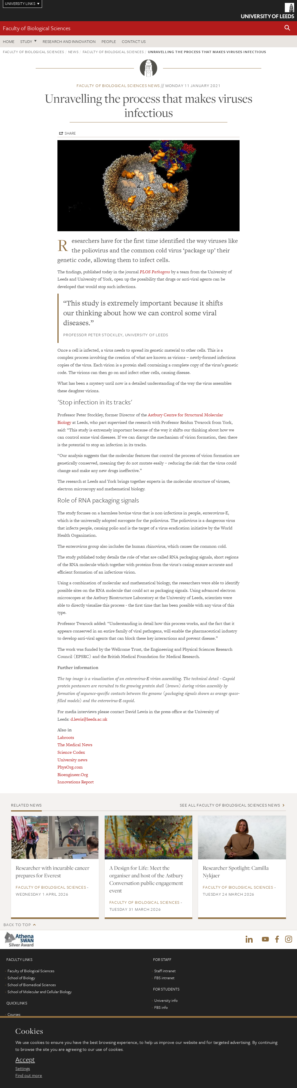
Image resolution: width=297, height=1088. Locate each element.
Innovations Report (75, 782)
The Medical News (74, 745)
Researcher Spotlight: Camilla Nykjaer (236, 871)
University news (72, 760)
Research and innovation (69, 41)
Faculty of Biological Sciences (36, 28)
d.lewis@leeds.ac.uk (88, 719)
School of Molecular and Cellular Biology (40, 992)
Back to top (17, 924)
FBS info (161, 1008)
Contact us (134, 41)
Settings (22, 1068)
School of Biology (21, 978)
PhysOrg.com (70, 767)
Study (26, 41)
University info (166, 1001)
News (73, 51)
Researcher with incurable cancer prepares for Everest (52, 871)
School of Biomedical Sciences (32, 985)
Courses (14, 1014)
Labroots (65, 737)
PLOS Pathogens (155, 272)
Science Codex (71, 752)
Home (9, 41)
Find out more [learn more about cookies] (28, 1075)
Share (70, 133)
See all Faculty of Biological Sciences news (230, 805)
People (109, 41)
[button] (287, 28)
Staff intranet (165, 971)
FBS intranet (164, 978)
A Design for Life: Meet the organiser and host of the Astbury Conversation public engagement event (146, 879)
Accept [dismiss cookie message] (25, 1059)
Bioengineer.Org (72, 774)
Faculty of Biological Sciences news (118, 85)
